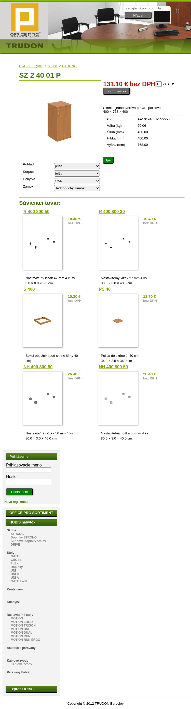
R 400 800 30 (112, 211)
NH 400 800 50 (37, 366)
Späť (108, 160)
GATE (15, 556)
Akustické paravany (21, 648)
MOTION (17, 618)
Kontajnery (15, 589)
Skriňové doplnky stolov (28, 541)
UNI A (15, 577)
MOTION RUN (20, 636)
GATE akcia (19, 581)
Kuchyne (13, 602)
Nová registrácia (16, 502)
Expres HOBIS (21, 689)
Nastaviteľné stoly (20, 615)
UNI (13, 570)
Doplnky (17, 567)
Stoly (10, 553)
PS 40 (105, 289)
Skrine (52, 66)
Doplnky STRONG (24, 537)
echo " (77, 166)
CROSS (16, 560)
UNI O (15, 574)
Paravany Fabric (19, 672)
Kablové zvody (17, 660)
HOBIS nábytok (31, 66)
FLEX (15, 563)
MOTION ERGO (22, 622)
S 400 (29, 289)
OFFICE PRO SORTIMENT (31, 513)
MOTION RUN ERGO (25, 640)
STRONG (69, 66)
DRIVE (15, 544)
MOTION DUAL (21, 632)
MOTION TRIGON (23, 625)
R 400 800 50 (36, 211)
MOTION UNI (20, 629)
